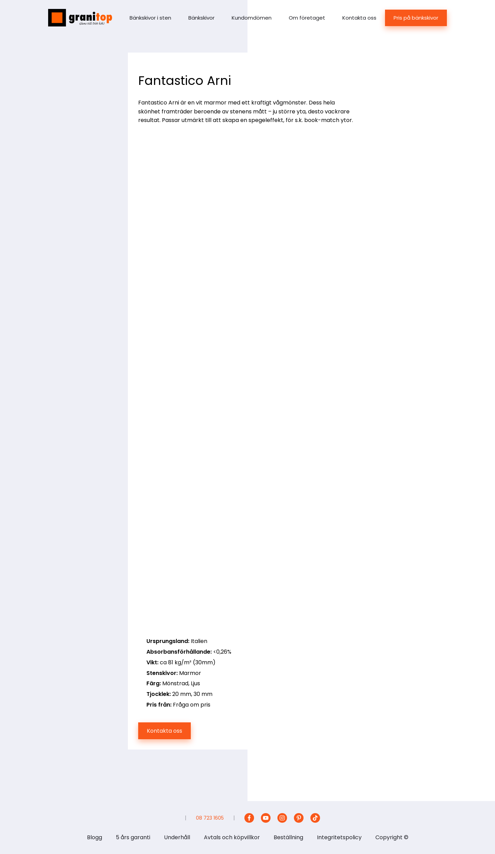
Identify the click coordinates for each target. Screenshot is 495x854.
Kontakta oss (359, 17)
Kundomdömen (252, 17)
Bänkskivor (201, 17)
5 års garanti (133, 837)
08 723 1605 (210, 817)
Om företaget (307, 17)
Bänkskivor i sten (150, 17)
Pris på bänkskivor (416, 17)
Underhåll (177, 837)
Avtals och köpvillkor (232, 837)
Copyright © (391, 837)
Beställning (288, 837)
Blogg (94, 837)
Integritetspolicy (339, 837)
